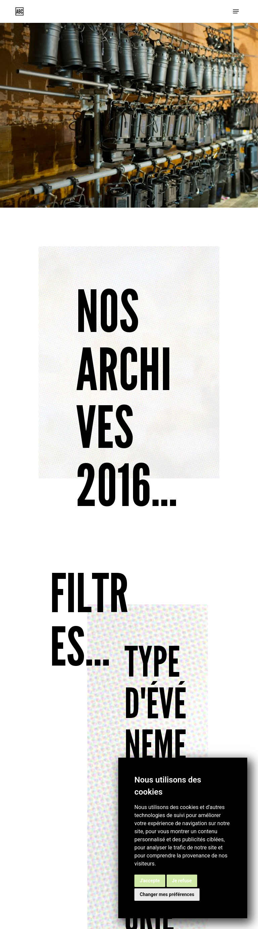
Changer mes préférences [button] (167, 894)
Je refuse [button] (182, 880)
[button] (236, 11)
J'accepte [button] (150, 880)
